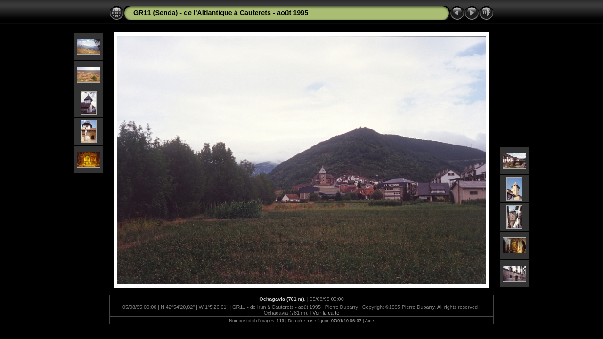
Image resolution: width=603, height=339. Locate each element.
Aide (369, 320)
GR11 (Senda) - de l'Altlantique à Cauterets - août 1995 (220, 12)
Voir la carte (325, 312)
